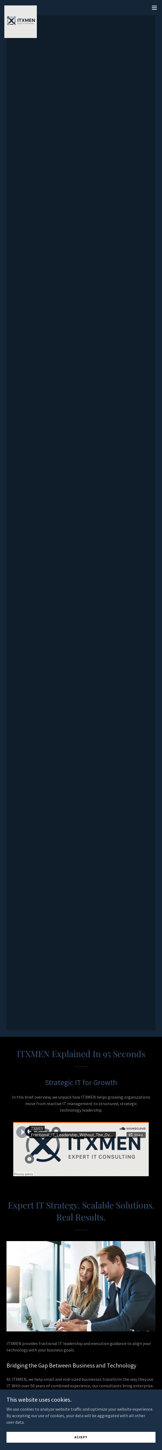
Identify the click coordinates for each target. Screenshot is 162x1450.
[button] (154, 7)
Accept (81, 1437)
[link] (20, 7)
